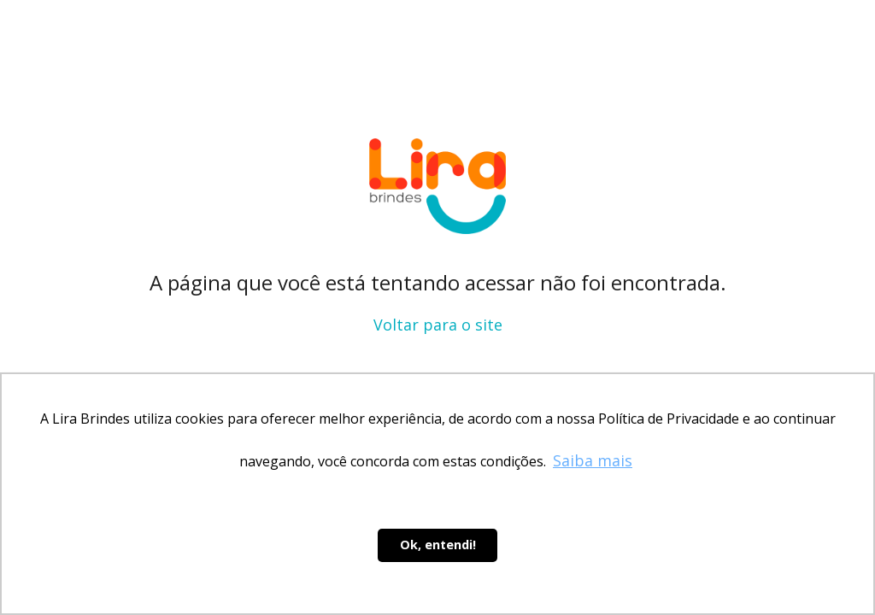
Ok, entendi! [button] (438, 544)
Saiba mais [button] (592, 460)
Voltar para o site (437, 324)
